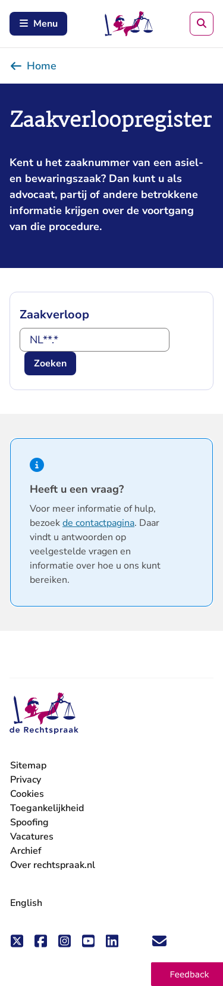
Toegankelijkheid (47, 808)
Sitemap (28, 765)
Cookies (27, 793)
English (26, 903)
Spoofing (29, 822)
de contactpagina (98, 522)
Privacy (25, 779)
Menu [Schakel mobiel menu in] (38, 23)
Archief (26, 850)
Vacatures (32, 837)
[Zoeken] (201, 24)
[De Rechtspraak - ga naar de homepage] (44, 714)
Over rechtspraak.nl (52, 865)
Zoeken (50, 363)
